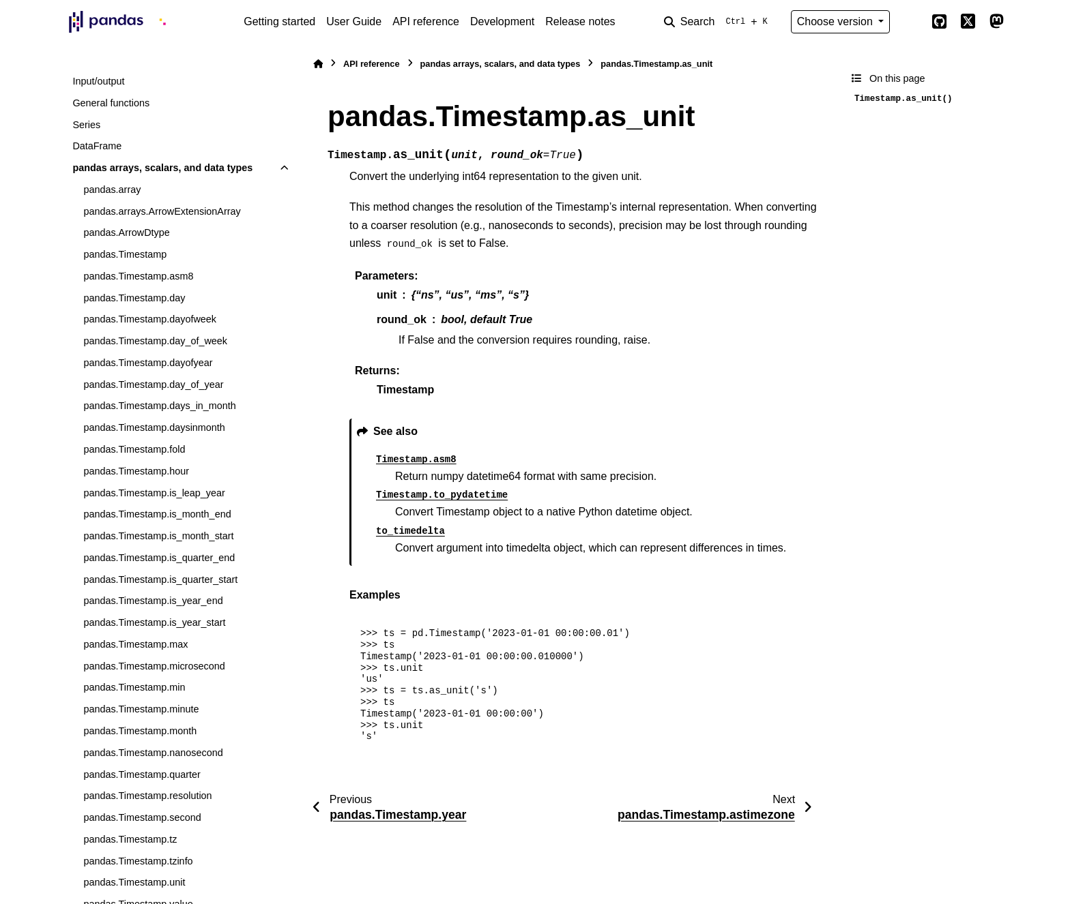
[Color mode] (910, 21)
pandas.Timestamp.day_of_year (153, 384)
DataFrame (96, 145)
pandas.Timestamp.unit (134, 882)
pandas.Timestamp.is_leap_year (154, 492)
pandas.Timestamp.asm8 (138, 276)
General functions (110, 102)
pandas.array (112, 189)
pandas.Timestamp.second (142, 817)
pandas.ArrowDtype (126, 232)
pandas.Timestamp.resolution (147, 795)
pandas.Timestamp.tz (130, 839)
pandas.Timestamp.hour (136, 471)
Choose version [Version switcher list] (836, 21)
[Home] (318, 64)
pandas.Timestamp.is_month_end (157, 514)
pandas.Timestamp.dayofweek (149, 319)
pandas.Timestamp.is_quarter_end (159, 557)
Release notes (580, 21)
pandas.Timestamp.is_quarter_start (160, 579)
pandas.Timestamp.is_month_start (158, 535)
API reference (425, 21)
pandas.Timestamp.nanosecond (152, 752)
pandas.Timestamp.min (134, 687)
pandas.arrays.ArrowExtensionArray (161, 211)
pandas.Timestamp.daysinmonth (154, 427)
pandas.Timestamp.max (135, 644)
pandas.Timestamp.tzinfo (137, 861)
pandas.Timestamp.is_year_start (154, 622)
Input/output (98, 81)
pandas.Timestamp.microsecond (154, 666)
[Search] (719, 21)
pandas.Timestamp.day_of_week (155, 340)
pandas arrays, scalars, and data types (162, 167)
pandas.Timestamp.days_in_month (159, 405)
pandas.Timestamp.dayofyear (147, 362)
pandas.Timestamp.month (140, 730)
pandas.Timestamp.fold (134, 449)
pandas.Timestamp (125, 254)
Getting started (279, 21)
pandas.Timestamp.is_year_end (152, 600)
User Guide (353, 21)
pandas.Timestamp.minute (141, 709)
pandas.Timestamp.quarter (141, 774)
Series (86, 124)
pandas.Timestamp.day (134, 297)
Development (502, 21)
